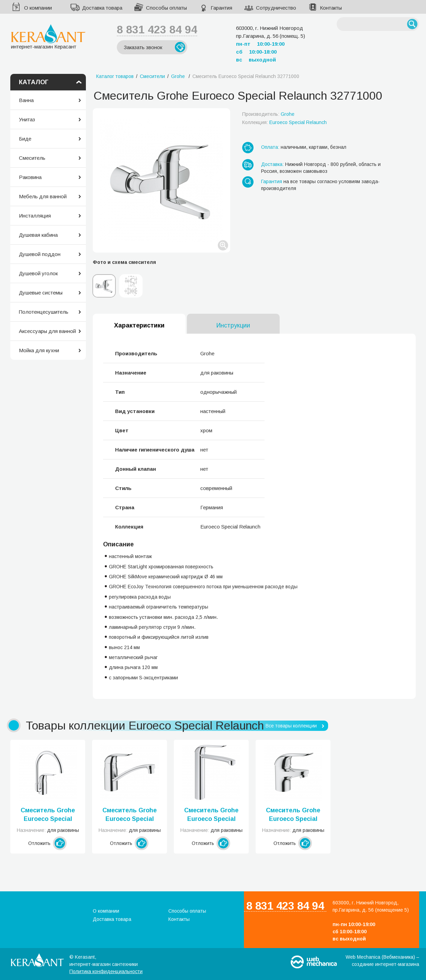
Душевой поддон (39, 254)
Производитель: (268, 114)
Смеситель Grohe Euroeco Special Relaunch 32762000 (293, 815)
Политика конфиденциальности (106, 971)
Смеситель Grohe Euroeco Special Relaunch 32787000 (129, 815)
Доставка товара (102, 8)
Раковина (30, 177)
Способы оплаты (166, 8)
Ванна (26, 100)
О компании (38, 8)
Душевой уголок (38, 273)
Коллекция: (284, 122)
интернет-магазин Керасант (48, 36)
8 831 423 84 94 (157, 29)
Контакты (331, 8)
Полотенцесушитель (43, 312)
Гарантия (221, 8)
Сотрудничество (276, 8)
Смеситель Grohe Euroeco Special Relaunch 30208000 (211, 815)
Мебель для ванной (43, 196)
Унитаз (27, 119)
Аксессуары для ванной (47, 331)
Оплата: (270, 147)
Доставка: (272, 164)
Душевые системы (41, 293)
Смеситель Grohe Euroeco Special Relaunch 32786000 (48, 815)
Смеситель (32, 158)
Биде (25, 139)
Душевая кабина (38, 235)
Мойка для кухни (39, 350)
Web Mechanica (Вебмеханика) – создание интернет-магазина (382, 960)
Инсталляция (35, 216)
